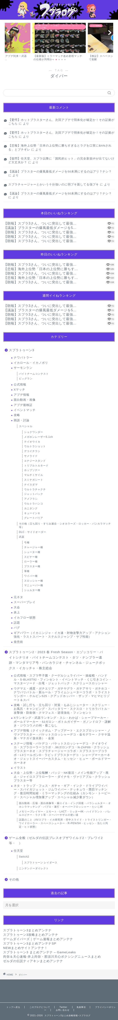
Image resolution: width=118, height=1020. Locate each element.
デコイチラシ (32, 451)
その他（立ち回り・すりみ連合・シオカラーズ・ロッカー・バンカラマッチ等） (65, 525)
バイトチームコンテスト (34, 373)
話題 (17, 622)
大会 (17, 607)
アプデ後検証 (23, 405)
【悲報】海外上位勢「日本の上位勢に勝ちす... (41, 269)
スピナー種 (31, 556)
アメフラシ (31, 498)
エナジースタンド (35, 460)
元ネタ (18, 597)
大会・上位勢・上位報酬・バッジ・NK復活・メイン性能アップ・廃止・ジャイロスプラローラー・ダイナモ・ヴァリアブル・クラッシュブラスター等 (62, 776)
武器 (21, 536)
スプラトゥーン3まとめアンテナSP (29, 943)
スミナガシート (33, 479)
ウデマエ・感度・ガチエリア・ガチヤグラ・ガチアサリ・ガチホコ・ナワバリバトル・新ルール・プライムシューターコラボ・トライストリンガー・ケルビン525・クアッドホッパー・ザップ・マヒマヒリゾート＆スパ (62, 694)
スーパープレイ (25, 602)
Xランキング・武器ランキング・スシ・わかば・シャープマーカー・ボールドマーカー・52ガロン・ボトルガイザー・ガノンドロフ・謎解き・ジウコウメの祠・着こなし (62, 721)
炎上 (17, 612)
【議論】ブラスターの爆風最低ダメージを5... (40, 228)
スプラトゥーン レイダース (40, 862)
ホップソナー (32, 470)
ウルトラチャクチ (35, 489)
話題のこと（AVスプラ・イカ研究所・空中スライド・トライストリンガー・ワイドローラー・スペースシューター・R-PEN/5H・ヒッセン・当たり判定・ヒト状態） (65, 823)
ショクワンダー (33, 432)
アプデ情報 (21, 394)
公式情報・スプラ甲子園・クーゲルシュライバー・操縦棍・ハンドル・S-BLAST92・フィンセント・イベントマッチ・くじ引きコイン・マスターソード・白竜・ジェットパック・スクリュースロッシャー (63, 679)
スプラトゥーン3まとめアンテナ (27, 930)
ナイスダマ (31, 484)
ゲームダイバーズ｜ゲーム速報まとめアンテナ (38, 939)
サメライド (31, 455)
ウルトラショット (35, 446)
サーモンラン (23, 367)
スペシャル (25, 426)
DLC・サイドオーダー (32, 532)
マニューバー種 (33, 585)
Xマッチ (19, 389)
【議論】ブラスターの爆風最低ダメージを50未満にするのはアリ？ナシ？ (60, 171)
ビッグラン (25, 378)
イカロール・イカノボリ (31, 362)
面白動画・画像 (25, 399)
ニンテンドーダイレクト (34, 868)
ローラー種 (31, 561)
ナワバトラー (23, 357)
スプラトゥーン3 (21, 350)
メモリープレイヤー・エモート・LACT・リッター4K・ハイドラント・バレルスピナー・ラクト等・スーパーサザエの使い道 (65, 813)
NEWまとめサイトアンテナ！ (25, 948)
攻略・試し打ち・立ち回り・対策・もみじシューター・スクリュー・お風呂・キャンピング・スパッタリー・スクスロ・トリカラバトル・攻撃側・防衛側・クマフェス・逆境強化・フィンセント (62, 708)
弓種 (27, 542)
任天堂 (18, 850)
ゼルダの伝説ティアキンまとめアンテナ (33, 961)
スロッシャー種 (33, 580)
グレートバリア (33, 517)
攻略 (17, 415)
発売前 (18, 641)
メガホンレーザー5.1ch (38, 436)
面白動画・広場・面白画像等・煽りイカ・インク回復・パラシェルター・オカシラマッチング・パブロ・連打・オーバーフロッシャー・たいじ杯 (65, 805)
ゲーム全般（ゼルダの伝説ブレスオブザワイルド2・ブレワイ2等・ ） (56, 840)
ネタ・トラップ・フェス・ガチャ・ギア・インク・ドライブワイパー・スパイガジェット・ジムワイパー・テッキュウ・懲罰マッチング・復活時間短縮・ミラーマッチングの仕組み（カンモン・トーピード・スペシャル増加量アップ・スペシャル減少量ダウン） (62, 791)
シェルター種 (32, 590)
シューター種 (32, 552)
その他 (14, 879)
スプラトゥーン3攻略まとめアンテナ (30, 934)
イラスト (20, 767)
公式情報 (20, 384)
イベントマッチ (25, 410)
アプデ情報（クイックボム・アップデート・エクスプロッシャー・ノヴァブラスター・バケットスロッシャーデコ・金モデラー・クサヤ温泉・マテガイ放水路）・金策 (62, 734)
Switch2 (24, 856)
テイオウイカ (32, 441)
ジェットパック (33, 494)
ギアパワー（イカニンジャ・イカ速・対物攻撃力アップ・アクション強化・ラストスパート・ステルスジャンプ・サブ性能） (62, 634)
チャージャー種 (33, 547)
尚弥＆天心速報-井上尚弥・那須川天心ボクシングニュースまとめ (52, 956)
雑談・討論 (21, 420)
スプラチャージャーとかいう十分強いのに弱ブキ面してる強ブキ (53, 184)
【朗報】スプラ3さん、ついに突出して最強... (40, 223)
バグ (17, 627)
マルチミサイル (33, 475)
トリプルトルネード (36, 465)
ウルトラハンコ (33, 503)
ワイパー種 (31, 575)
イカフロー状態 (25, 617)
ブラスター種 (32, 566)
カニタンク (31, 508)
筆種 (27, 571)
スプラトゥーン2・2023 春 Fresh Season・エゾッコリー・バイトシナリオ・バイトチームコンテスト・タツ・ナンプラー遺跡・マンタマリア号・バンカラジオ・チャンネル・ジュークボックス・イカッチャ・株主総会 (57, 660)
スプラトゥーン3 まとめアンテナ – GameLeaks (39, 952)
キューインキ (32, 513)
